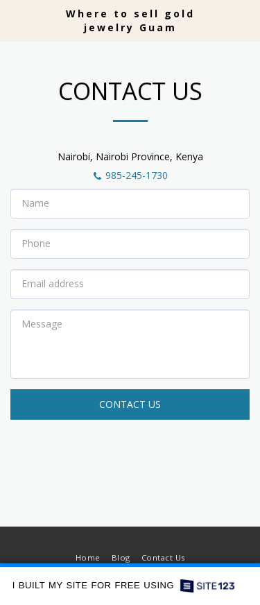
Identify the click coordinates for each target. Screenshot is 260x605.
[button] (15, 20)
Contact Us (130, 404)
